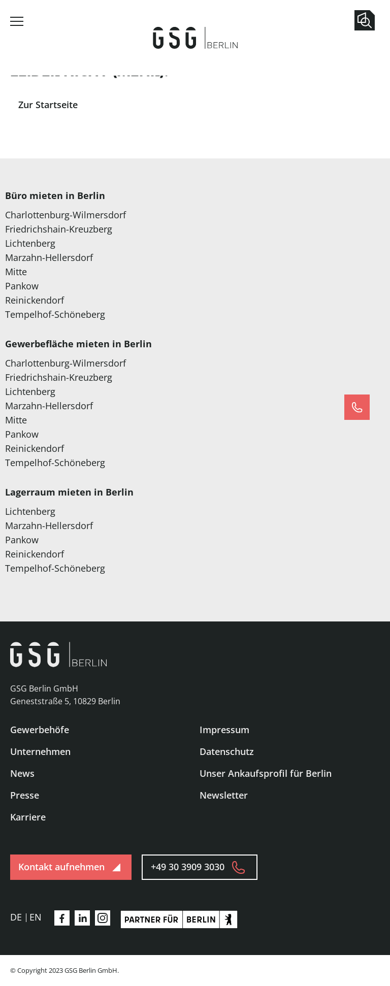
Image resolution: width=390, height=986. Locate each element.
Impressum (224, 730)
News (22, 773)
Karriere (28, 817)
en (35, 917)
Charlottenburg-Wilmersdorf (65, 215)
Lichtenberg (30, 243)
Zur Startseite (48, 104)
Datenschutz (227, 751)
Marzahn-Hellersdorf (49, 257)
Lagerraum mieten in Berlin (69, 492)
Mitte (16, 272)
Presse (24, 795)
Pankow (22, 286)
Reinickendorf (34, 300)
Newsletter (224, 795)
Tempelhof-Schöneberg (55, 314)
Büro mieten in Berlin (55, 195)
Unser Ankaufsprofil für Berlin (266, 773)
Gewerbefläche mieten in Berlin (78, 344)
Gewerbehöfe (39, 730)
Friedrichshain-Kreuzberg (58, 229)
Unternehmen (40, 751)
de (16, 917)
